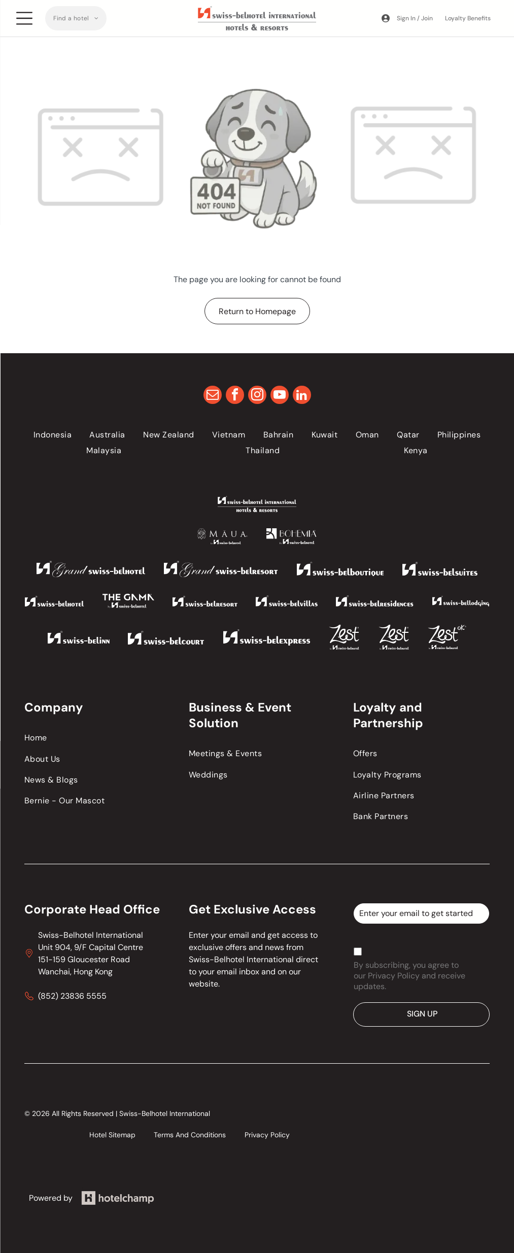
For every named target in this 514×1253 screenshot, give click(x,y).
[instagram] (257, 396)
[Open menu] (24, 18)
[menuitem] (76, 18)
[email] (212, 396)
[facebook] (235, 396)
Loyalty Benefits (468, 18)
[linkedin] (302, 396)
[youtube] (279, 396)
